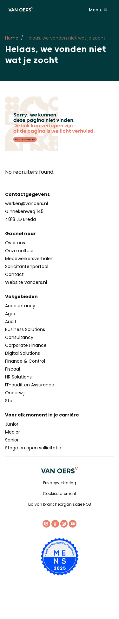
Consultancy (19, 337)
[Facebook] (55, 524)
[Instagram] (64, 524)
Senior (12, 440)
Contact (14, 274)
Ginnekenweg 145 (24, 211)
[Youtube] (72, 524)
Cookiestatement (59, 493)
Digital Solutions (22, 353)
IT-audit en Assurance (29, 385)
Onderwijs (16, 393)
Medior (12, 432)
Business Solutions (25, 329)
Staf (9, 400)
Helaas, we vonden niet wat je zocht (65, 38)
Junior (11, 424)
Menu (98, 10)
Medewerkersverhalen (29, 258)
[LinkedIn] (46, 524)
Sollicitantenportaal (26, 266)
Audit (11, 321)
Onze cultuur (19, 250)
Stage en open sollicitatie (33, 448)
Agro (10, 313)
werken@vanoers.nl (26, 203)
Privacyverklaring (59, 482)
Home (11, 38)
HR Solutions (18, 377)
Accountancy (20, 306)
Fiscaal (12, 369)
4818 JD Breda (20, 219)
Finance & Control (25, 361)
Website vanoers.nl (26, 282)
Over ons (15, 243)
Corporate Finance (26, 345)
